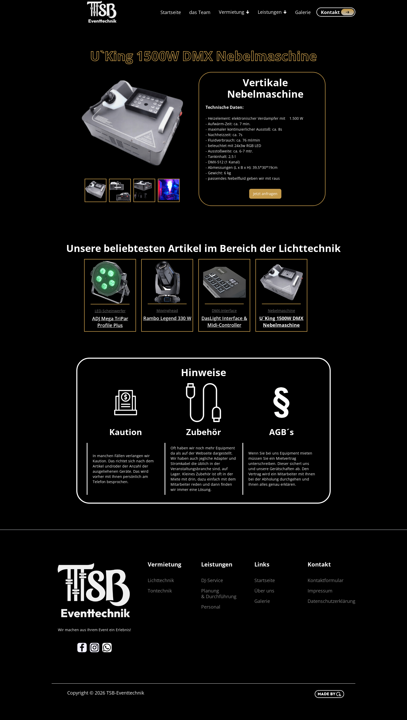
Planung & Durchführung (218, 593)
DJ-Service (212, 580)
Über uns (264, 591)
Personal (210, 607)
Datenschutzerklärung (331, 601)
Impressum (320, 591)
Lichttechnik (161, 580)
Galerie (303, 12)
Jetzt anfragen (265, 193)
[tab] (95, 190)
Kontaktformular (325, 580)
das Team (200, 12)
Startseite (170, 12)
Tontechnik (160, 591)
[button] (234, 12)
